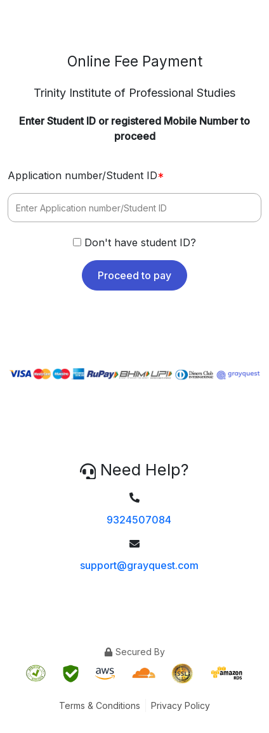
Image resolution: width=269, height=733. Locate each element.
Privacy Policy (180, 705)
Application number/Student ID (86, 175)
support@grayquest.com (139, 565)
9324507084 (139, 519)
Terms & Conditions (99, 705)
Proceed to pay (134, 275)
